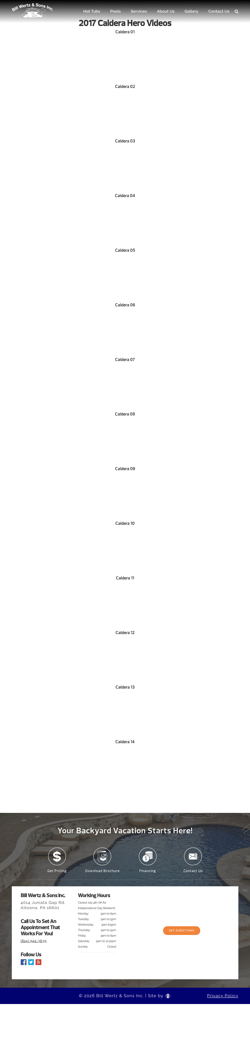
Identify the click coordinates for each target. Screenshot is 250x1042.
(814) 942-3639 (34, 943)
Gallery (191, 11)
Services (139, 11)
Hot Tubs (91, 11)
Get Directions (181, 934)
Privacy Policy (222, 997)
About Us (166, 11)
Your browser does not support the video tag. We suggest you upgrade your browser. (125, 59)
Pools (115, 11)
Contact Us (218, 11)
